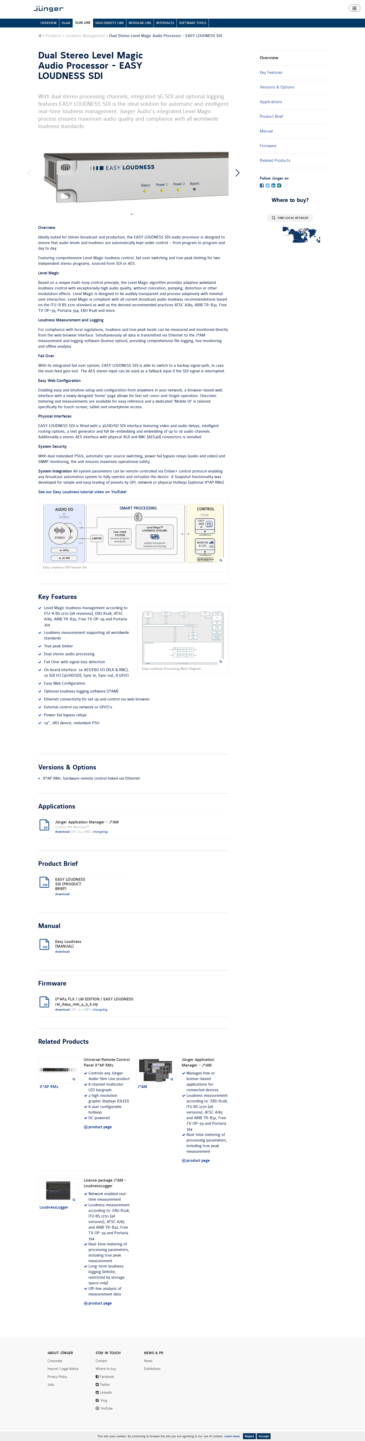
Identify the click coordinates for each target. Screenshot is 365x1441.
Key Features (271, 83)
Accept (264, 1436)
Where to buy (312, 17)
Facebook (107, 1387)
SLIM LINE (83, 33)
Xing (103, 1411)
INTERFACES (165, 34)
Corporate (54, 1372)
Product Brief (271, 127)
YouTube (106, 1419)
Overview (269, 68)
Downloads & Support (282, 17)
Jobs (50, 1395)
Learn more (232, 1436)
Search (319, 4)
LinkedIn (106, 1403)
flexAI (66, 34)
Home (198, 17)
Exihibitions (152, 1379)
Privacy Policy (57, 1387)
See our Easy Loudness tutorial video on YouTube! (82, 502)
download (62, 842)
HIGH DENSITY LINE (109, 34)
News (270, 4)
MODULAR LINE (140, 34)
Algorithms (255, 17)
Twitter (105, 1395)
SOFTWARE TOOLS (192, 34)
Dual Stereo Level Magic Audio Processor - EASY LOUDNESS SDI (90, 76)
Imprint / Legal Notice (63, 1379)
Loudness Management (85, 46)
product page (100, 1137)
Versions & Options (277, 97)
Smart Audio (233, 17)
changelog (100, 842)
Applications (271, 112)
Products (214, 17)
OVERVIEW (49, 34)
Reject (249, 1436)
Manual (266, 141)
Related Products (275, 171)
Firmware (268, 156)
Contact (302, 4)
